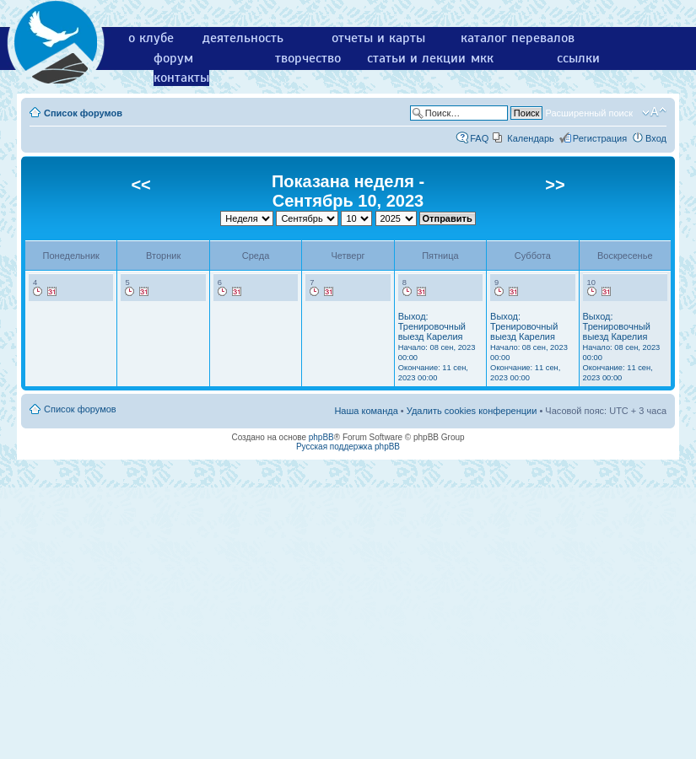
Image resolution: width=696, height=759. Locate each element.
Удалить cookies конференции (472, 411)
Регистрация (600, 138)
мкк (482, 58)
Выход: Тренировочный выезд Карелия (437, 346)
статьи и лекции (416, 58)
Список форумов (83, 113)
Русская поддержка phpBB (348, 446)
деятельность (242, 38)
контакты (181, 77)
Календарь (530, 138)
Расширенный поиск (589, 113)
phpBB (321, 437)
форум (173, 58)
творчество (308, 58)
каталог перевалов (518, 38)
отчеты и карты (378, 38)
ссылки (578, 58)
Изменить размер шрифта (654, 112)
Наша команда (365, 411)
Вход (655, 138)
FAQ (479, 138)
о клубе (151, 38)
